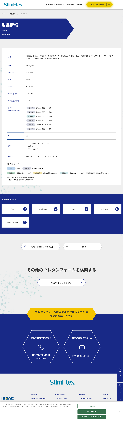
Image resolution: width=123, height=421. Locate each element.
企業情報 (70, 4)
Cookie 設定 (92, 407)
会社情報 (82, 394)
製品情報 (49, 4)
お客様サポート (60, 4)
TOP (3, 14)
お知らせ (78, 4)
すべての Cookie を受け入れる (91, 418)
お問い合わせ (107, 398)
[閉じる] (119, 412)
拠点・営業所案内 (86, 398)
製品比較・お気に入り (38, 398)
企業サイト (6, 402)
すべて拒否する (91, 413)
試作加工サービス (63, 398)
